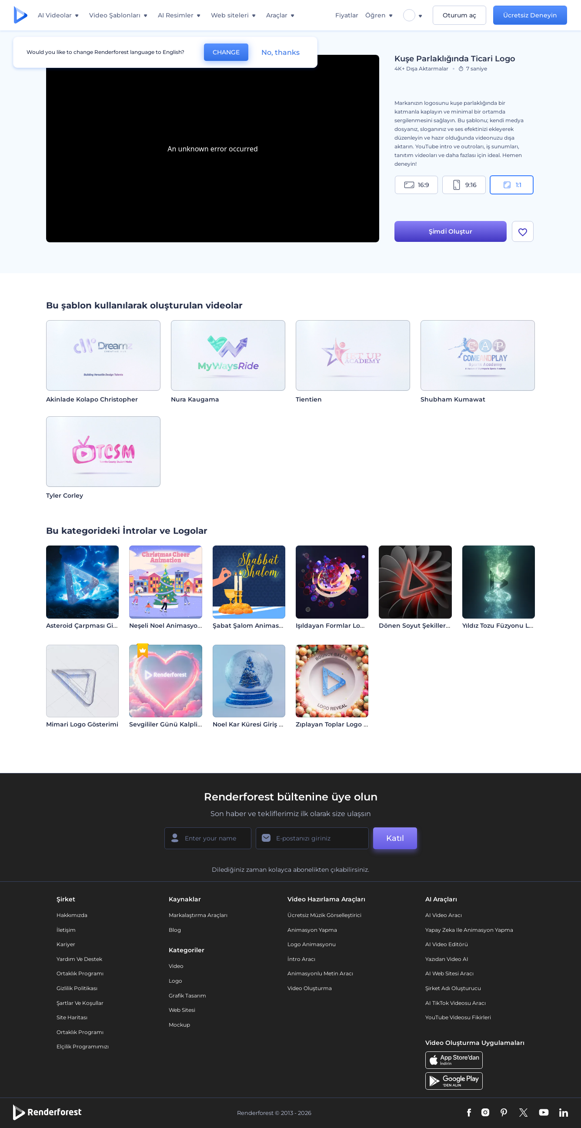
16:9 (416, 185)
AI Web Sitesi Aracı (449, 973)
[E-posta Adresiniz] (312, 838)
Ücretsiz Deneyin (530, 15)
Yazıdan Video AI (446, 959)
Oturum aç (459, 15)
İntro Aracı (301, 959)
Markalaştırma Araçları (198, 915)
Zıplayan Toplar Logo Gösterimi (345, 724)
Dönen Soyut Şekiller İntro (421, 625)
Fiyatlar (346, 15)
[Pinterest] (504, 1113)
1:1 (511, 185)
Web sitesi (182, 1010)
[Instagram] (485, 1113)
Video (176, 966)
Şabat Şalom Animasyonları (257, 625)
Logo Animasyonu (311, 944)
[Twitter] (523, 1113)
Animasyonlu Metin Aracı (320, 973)
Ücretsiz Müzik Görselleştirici (324, 915)
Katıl (395, 838)
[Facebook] (469, 1113)
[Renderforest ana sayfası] (20, 15)
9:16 (464, 185)
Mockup (179, 1024)
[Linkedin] (563, 1113)
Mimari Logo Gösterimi (82, 724)
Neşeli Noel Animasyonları (170, 625)
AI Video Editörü (446, 944)
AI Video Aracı (443, 915)
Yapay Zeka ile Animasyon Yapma (469, 930)
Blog (175, 930)
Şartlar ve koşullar (80, 1003)
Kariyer (66, 944)
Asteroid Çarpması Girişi (84, 625)
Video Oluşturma (309, 988)
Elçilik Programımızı (83, 1046)
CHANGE (226, 52)
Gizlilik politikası (77, 988)
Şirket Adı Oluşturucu (453, 988)
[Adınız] (207, 838)
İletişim (66, 930)
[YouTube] (544, 1113)
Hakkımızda (72, 915)
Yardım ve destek (79, 959)
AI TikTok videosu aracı (455, 1003)
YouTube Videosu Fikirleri (458, 1017)
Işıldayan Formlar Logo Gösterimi (348, 625)
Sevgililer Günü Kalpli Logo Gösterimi (188, 724)
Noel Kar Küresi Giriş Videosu (258, 724)
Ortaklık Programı (80, 973)
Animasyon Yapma (312, 930)
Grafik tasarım (187, 995)
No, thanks (280, 52)
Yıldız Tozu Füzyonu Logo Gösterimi (518, 625)
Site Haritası (72, 1017)
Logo (175, 980)
